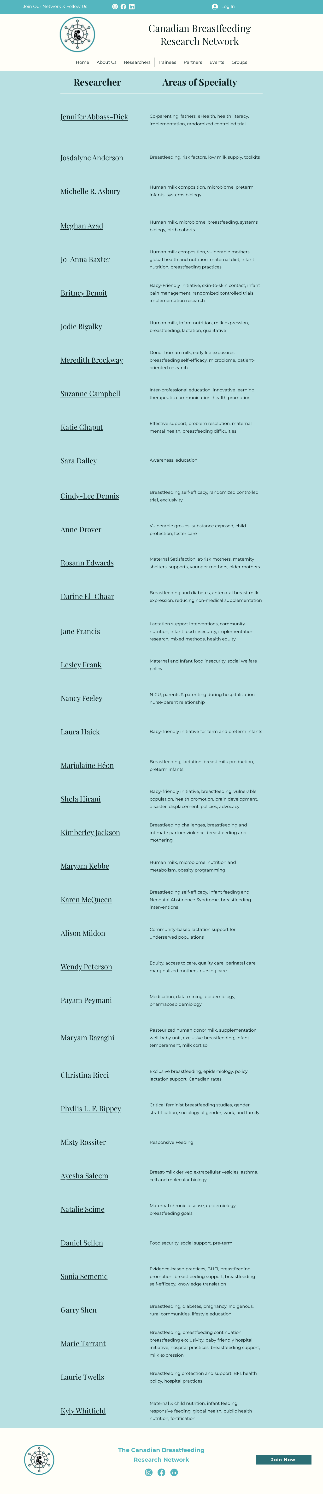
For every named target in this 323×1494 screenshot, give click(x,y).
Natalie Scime (83, 1209)
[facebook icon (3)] (161, 1472)
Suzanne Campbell (90, 393)
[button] (55, 6)
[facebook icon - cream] (123, 7)
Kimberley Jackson (90, 832)
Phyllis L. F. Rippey (91, 1108)
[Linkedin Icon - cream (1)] (132, 7)
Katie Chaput (82, 427)
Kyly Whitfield (83, 1410)
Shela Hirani (81, 798)
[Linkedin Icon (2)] (174, 1472)
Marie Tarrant (83, 1343)
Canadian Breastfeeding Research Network (199, 34)
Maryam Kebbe (85, 866)
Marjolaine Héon (87, 765)
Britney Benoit (84, 292)
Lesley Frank (81, 664)
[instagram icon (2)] (149, 1472)
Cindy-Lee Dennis (89, 495)
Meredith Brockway (91, 360)
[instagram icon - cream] (115, 7)
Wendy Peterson (86, 966)
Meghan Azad (81, 225)
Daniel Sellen (82, 1242)
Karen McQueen (86, 899)
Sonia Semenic (84, 1276)
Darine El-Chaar (87, 596)
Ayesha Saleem (84, 1175)
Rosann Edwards (87, 562)
